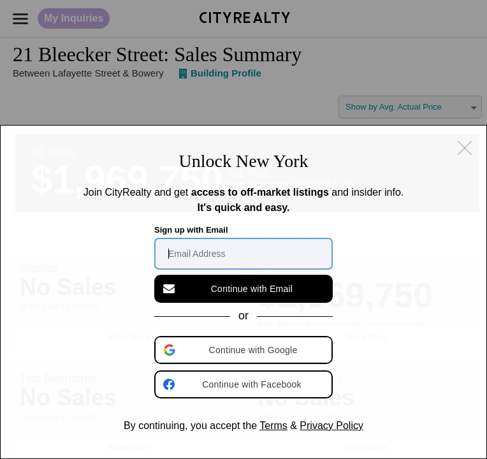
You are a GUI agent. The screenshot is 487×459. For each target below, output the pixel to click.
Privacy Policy (331, 425)
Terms (273, 425)
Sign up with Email (191, 230)
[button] (245, 350)
